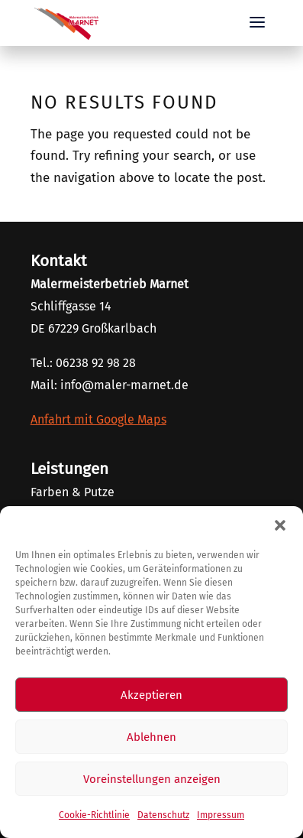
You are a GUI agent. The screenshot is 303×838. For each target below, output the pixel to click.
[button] (280, 525)
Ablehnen (151, 737)
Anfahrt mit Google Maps (98, 419)
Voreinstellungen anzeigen (152, 779)
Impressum (220, 815)
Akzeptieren (151, 695)
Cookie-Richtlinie (94, 815)
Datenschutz (163, 815)
